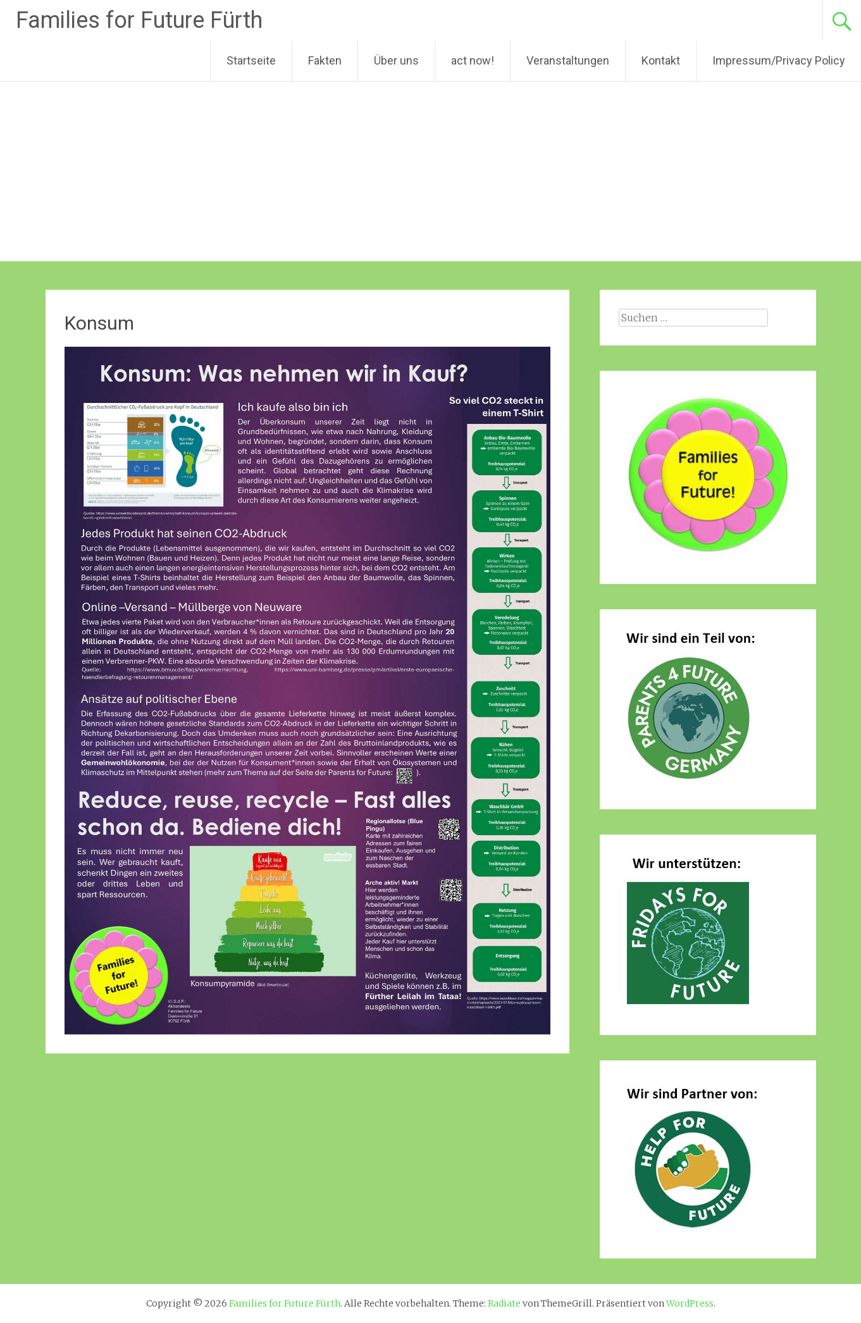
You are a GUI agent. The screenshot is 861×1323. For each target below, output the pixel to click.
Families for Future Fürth (139, 20)
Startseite (251, 60)
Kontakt (660, 60)
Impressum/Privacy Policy (778, 60)
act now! (472, 60)
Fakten (325, 60)
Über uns (396, 60)
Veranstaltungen (567, 60)
